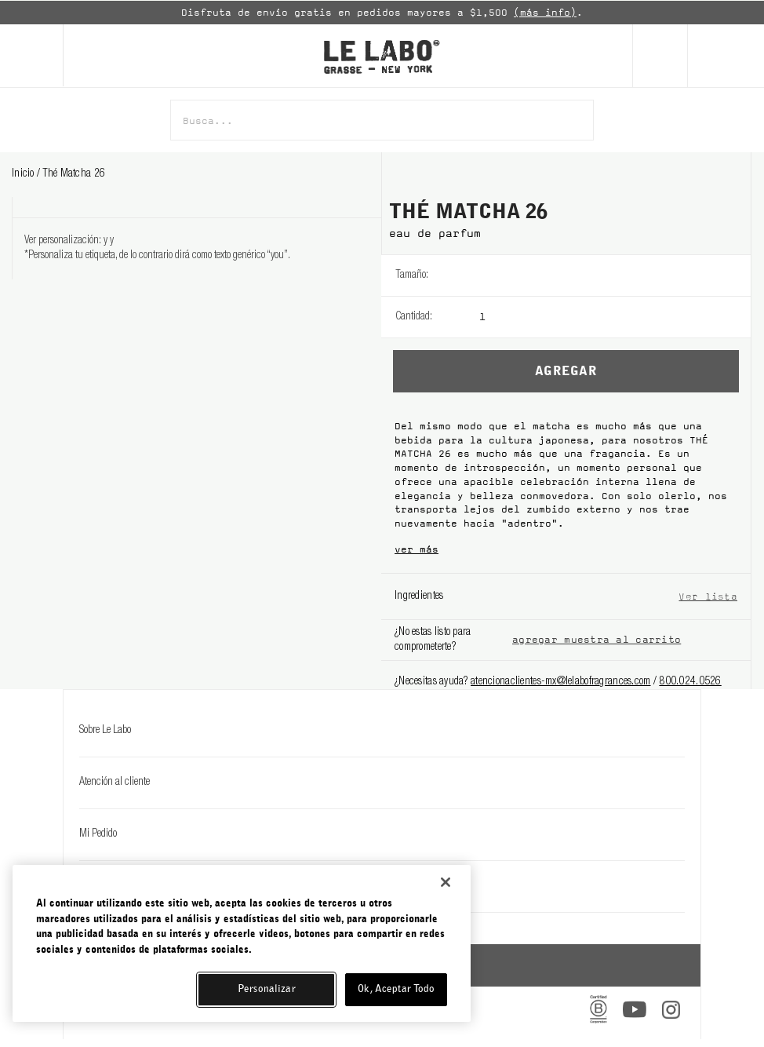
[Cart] (725, 55)
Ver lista (708, 596)
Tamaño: (411, 275)
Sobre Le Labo (382, 730)
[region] (242, 943)
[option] (382, 12)
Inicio (24, 174)
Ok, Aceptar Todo (396, 989)
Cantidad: (413, 317)
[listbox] (615, 275)
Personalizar (267, 989)
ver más (416, 549)
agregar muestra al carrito (596, 639)
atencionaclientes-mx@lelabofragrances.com (560, 682)
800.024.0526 (690, 682)
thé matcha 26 (74, 174)
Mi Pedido (382, 834)
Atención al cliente (382, 782)
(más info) (545, 12)
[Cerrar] (445, 882)
